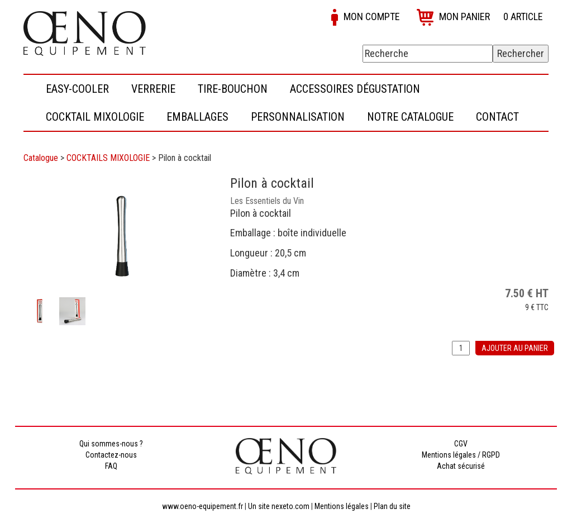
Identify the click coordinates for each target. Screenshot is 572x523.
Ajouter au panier (515, 348)
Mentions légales (341, 506)
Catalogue (40, 158)
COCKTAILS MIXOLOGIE (108, 158)
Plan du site (392, 506)
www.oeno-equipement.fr (202, 506)
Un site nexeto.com (278, 506)
